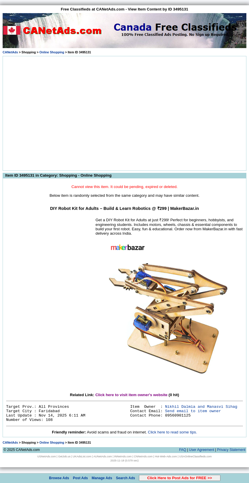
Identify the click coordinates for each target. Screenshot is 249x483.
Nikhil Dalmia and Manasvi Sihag (201, 407)
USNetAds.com (46, 456)
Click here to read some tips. (172, 432)
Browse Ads (59, 478)
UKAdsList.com (82, 456)
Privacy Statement (231, 450)
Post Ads (80, 478)
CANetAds (10, 52)
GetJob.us (64, 456)
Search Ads (125, 478)
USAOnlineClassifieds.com (195, 456)
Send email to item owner (193, 411)
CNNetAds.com (143, 456)
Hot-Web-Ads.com (166, 456)
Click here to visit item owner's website (131, 395)
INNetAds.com (123, 456)
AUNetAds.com (102, 456)
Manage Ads (102, 478)
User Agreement (201, 450)
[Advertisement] (54, 112)
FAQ (182, 450)
